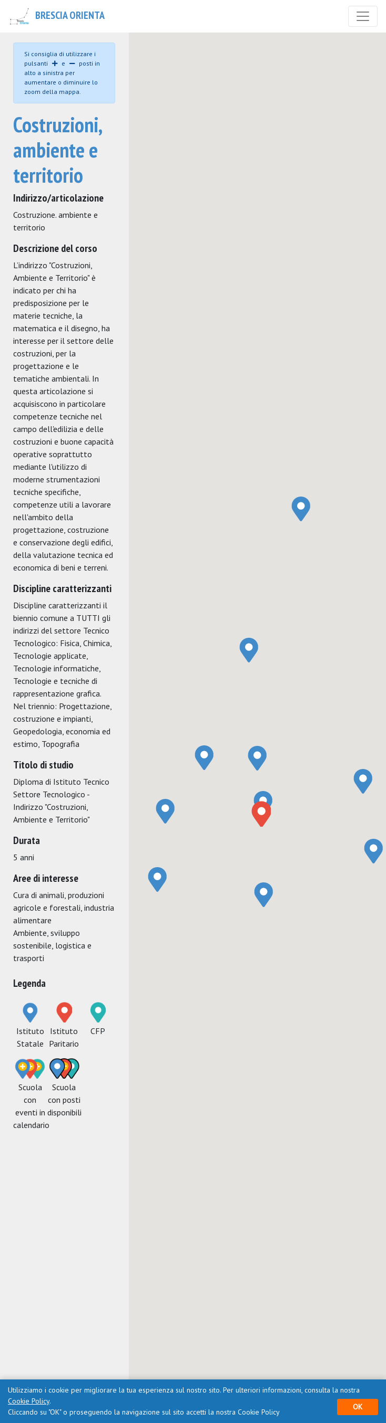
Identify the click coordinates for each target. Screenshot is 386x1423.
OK (357, 1406)
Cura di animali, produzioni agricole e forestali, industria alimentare (63, 907)
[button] (261, 814)
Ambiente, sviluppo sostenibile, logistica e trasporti (52, 945)
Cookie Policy (28, 1401)
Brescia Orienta (56, 16)
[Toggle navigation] (363, 16)
